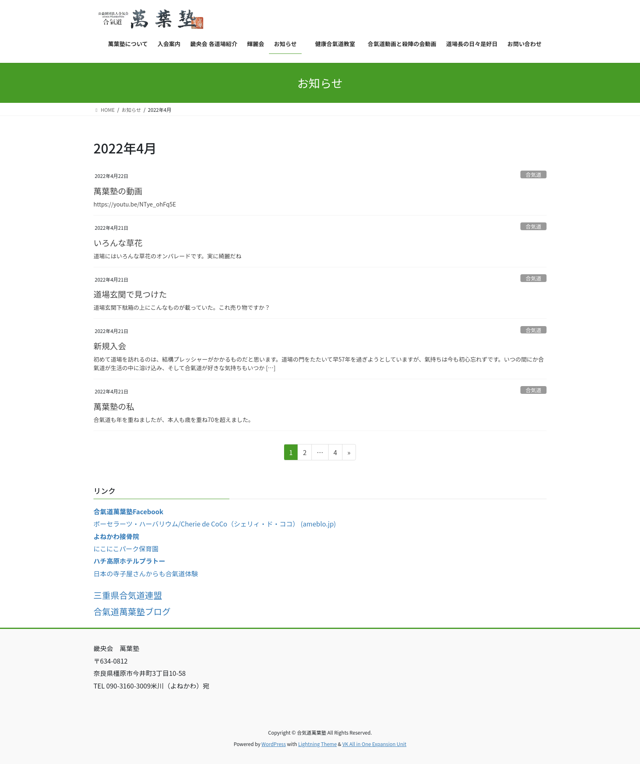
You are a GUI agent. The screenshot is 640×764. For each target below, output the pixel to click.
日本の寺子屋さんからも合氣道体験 (145, 573)
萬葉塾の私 (113, 406)
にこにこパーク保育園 (125, 548)
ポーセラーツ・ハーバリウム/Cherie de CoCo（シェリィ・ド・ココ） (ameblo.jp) (214, 524)
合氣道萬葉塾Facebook (128, 511)
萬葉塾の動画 (117, 191)
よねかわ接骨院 (116, 536)
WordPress (274, 743)
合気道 (533, 174)
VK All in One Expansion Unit (374, 743)
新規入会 (109, 346)
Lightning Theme (317, 743)
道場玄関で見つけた (130, 294)
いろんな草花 (117, 243)
